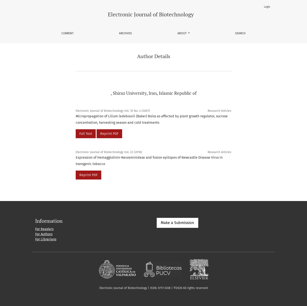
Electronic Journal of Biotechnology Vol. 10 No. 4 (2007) (113, 111)
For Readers (44, 229)
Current (67, 33)
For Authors (43, 234)
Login (267, 6)
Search (240, 33)
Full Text (85, 134)
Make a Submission (177, 222)
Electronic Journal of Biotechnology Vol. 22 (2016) (109, 152)
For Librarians (45, 239)
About (182, 33)
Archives (125, 33)
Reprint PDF (109, 134)
